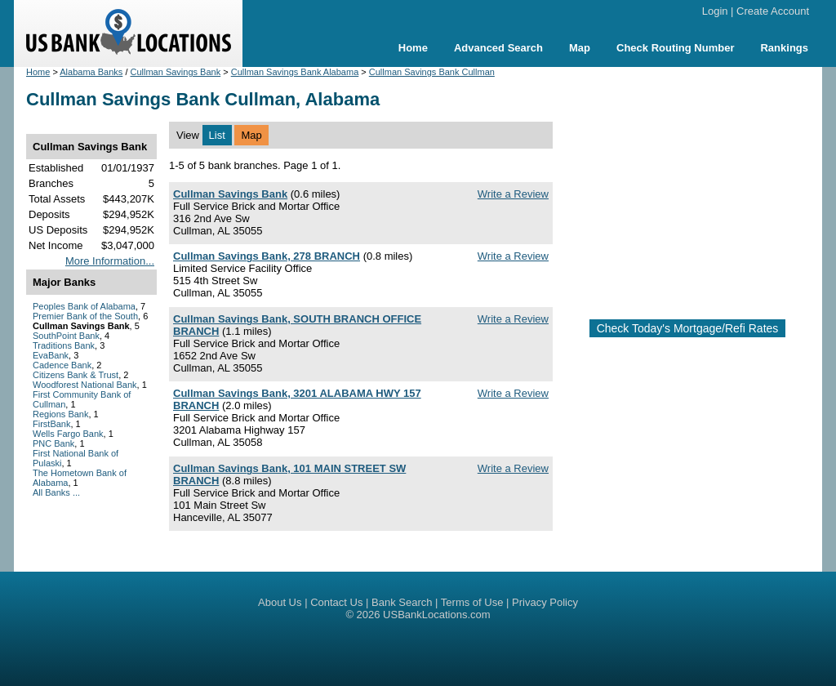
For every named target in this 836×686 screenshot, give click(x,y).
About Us (279, 602)
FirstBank (51, 424)
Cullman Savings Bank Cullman (432, 72)
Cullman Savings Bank (176, 72)
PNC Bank (53, 443)
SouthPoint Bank (66, 336)
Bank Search (401, 602)
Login (715, 11)
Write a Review (513, 194)
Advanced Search (498, 48)
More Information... (109, 261)
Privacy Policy (545, 602)
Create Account (772, 11)
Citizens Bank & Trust (75, 375)
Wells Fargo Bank (68, 434)
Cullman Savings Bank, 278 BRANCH (266, 256)
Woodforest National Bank (85, 385)
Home (413, 48)
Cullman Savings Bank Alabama (295, 72)
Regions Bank (61, 414)
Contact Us (336, 602)
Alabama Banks (91, 72)
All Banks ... (56, 492)
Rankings (784, 48)
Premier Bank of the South (85, 316)
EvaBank (51, 355)
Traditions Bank (64, 345)
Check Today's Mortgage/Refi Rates (688, 328)
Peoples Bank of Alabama (84, 306)
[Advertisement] (700, 186)
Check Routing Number (675, 48)
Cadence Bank (62, 365)
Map (579, 48)
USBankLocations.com (437, 614)
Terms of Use (472, 602)
